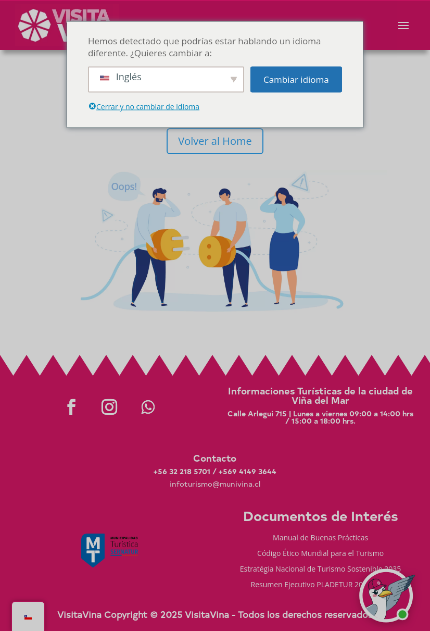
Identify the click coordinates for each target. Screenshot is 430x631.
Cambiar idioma (296, 79)
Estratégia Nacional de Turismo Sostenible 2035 (320, 569)
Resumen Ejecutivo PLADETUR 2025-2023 (320, 585)
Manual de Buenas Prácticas (320, 538)
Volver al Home (214, 141)
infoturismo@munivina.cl (215, 484)
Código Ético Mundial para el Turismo (320, 554)
